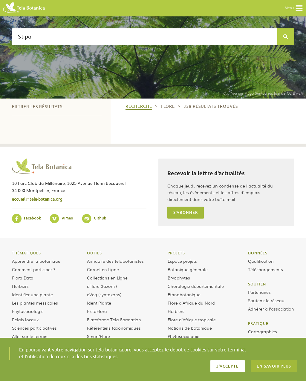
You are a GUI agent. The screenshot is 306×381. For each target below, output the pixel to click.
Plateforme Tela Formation (114, 319)
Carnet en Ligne (103, 269)
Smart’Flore (98, 336)
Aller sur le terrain (30, 336)
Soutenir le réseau (266, 300)
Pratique (258, 323)
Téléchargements (265, 269)
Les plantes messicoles (35, 303)
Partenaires (259, 292)
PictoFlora (97, 311)
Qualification (261, 261)
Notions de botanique (190, 328)
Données (257, 253)
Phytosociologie (28, 311)
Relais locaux (25, 319)
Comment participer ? (33, 269)
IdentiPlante (99, 303)
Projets (176, 253)
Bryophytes (179, 278)
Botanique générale (188, 269)
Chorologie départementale (196, 286)
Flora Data (22, 278)
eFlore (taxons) (102, 286)
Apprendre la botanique (36, 261)
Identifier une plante (32, 294)
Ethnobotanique (184, 294)
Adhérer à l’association (271, 309)
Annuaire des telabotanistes (115, 261)
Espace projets (182, 261)
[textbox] (144, 36)
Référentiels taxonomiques (114, 328)
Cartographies (262, 331)
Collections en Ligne (107, 278)
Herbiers (20, 286)
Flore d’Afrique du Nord (191, 303)
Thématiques (26, 253)
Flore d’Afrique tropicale (192, 319)
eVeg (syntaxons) (104, 294)
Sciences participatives (34, 328)
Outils (94, 253)
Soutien (257, 284)
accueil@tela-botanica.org (37, 199)
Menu (294, 8)
